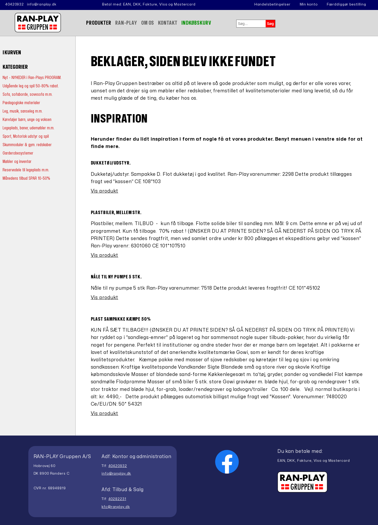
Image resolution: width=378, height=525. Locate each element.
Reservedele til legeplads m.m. (26, 170)
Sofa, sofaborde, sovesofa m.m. (27, 94)
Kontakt (167, 22)
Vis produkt (104, 191)
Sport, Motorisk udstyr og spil (26, 136)
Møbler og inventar (17, 161)
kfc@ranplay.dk (116, 506)
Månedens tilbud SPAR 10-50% (26, 178)
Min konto (309, 4)
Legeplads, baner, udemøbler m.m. (28, 128)
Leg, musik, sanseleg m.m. (23, 111)
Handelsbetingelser (272, 4)
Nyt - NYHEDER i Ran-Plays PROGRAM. (32, 77)
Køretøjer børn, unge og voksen (27, 119)
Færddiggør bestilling (346, 4)
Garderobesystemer (18, 153)
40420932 (14, 4)
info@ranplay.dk (41, 4)
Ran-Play (126, 22)
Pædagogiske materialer (21, 102)
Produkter (98, 22)
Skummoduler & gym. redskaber (27, 144)
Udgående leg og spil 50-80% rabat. (31, 86)
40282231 (117, 499)
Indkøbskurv (196, 22)
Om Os (147, 22)
